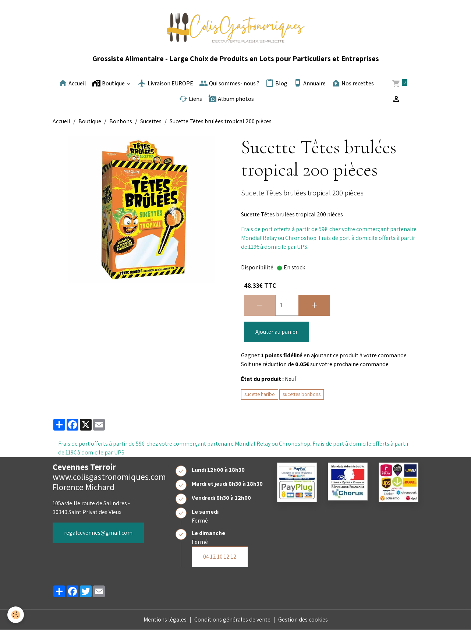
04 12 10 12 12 (220, 556)
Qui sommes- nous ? (229, 83)
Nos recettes (353, 83)
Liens (190, 98)
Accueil (72, 83)
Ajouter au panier (276, 332)
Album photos (231, 98)
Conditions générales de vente (232, 619)
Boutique (109, 83)
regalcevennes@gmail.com (98, 533)
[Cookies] (15, 614)
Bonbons (120, 121)
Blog (276, 83)
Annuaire (309, 83)
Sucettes (151, 121)
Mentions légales (165, 619)
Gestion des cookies (303, 619)
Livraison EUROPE (165, 83)
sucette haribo (259, 394)
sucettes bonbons (302, 394)
